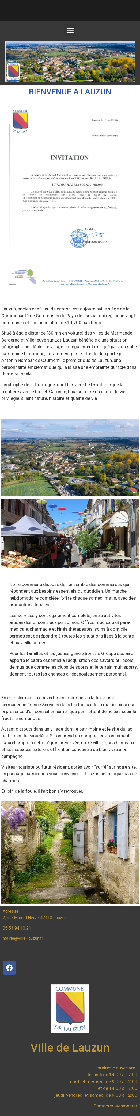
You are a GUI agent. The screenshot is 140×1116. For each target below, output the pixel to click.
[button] (70, 30)
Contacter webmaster (115, 1106)
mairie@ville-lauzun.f (22, 938)
